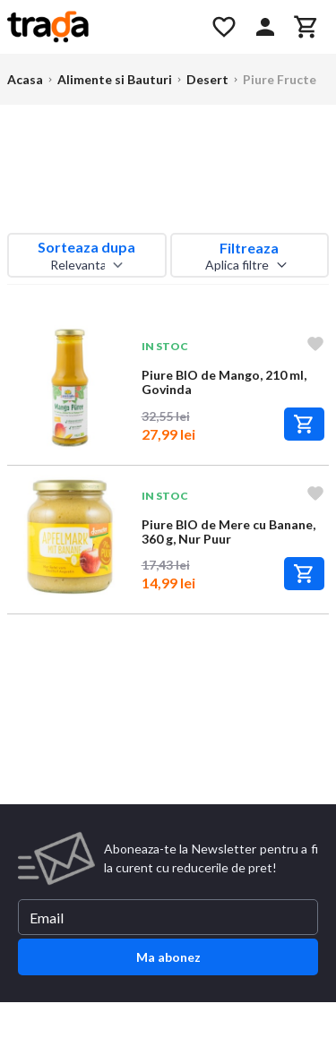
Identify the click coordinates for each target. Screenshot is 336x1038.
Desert (207, 79)
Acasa (25, 79)
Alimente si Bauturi (114, 79)
